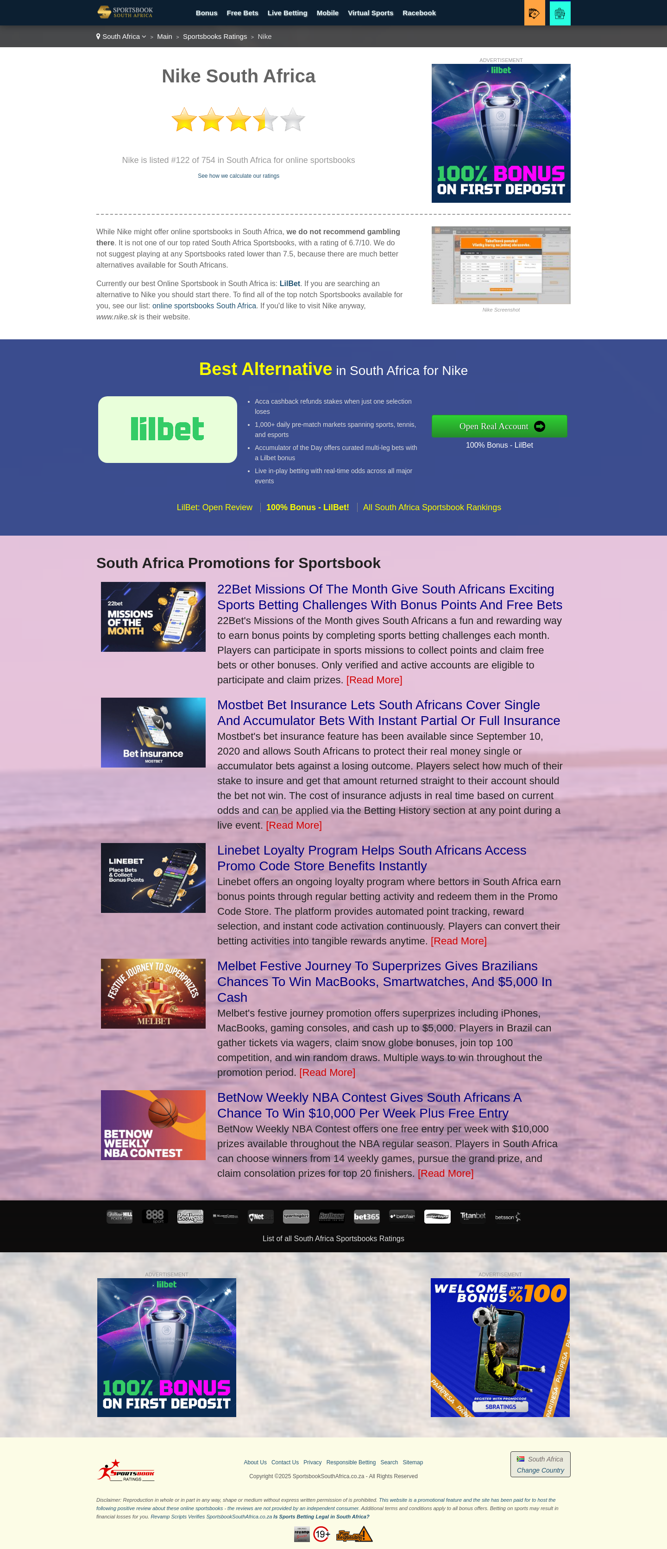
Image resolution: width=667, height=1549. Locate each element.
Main (164, 36)
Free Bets (242, 13)
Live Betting (288, 13)
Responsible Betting (351, 1462)
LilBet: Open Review (214, 514)
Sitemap (413, 1462)
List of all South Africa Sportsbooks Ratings (333, 1239)
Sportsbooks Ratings (215, 36)
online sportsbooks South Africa (204, 306)
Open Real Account (501, 426)
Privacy (312, 1462)
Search (389, 1462)
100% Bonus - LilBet (506, 443)
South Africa (121, 36)
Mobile (328, 13)
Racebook (419, 13)
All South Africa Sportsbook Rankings (432, 514)
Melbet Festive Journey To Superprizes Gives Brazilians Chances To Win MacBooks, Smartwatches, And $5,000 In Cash (384, 982)
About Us (255, 1462)
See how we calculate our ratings (238, 176)
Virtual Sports (370, 13)
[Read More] (374, 680)
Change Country (540, 1470)
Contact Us (285, 1462)
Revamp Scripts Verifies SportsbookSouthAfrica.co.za (211, 1516)
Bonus (207, 13)
